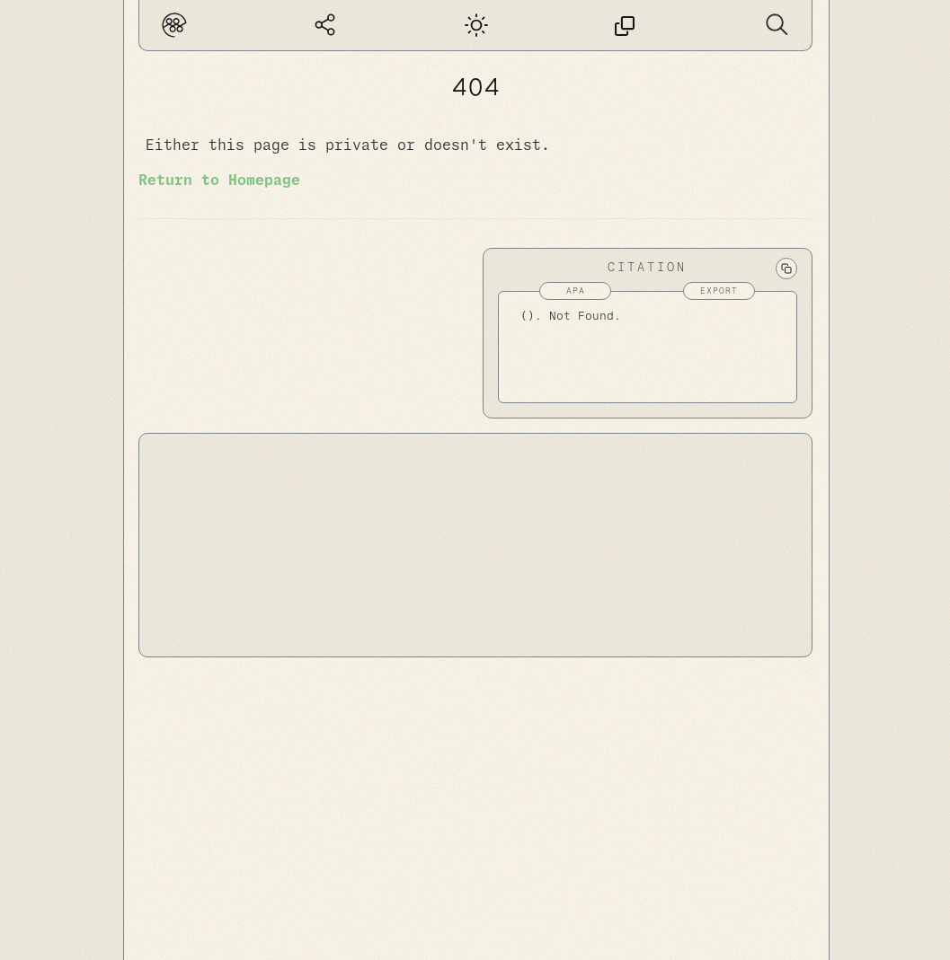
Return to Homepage (219, 180)
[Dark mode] (474, 25)
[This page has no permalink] (624, 25)
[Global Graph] (325, 25)
